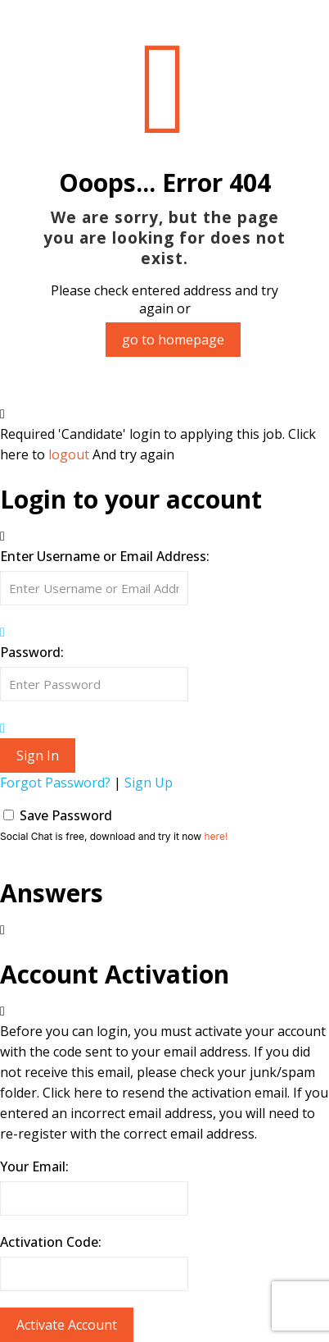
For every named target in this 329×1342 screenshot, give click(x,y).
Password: (32, 652)
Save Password (66, 815)
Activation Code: (50, 1242)
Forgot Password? (55, 783)
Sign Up (148, 783)
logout (68, 454)
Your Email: (34, 1166)
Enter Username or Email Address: (105, 556)
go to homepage (173, 340)
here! (216, 836)
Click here (72, 1093)
